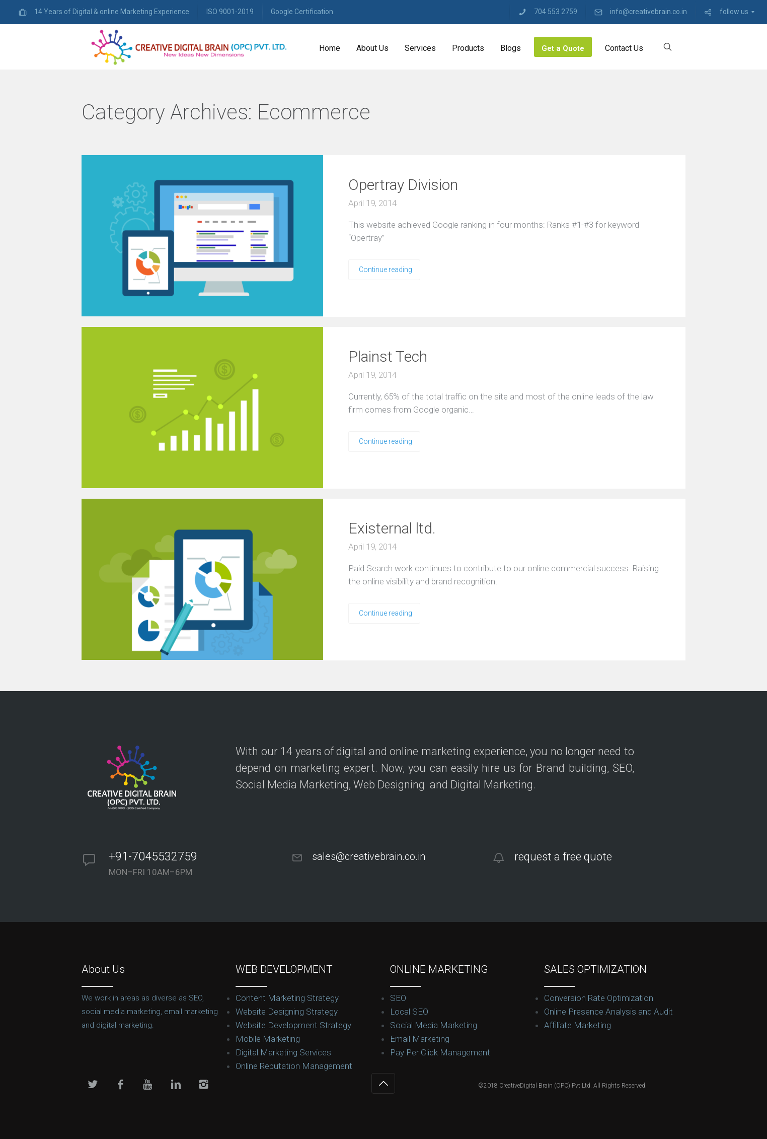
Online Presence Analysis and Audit (608, 1012)
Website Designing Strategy (287, 1012)
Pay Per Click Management (440, 1052)
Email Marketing (419, 1039)
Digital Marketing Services (283, 1052)
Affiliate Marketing (577, 1025)
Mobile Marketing (268, 1039)
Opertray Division (403, 184)
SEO (398, 998)
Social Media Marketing (433, 1025)
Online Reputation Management (294, 1066)
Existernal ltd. (392, 528)
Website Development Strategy (293, 1025)
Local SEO (409, 1012)
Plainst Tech (387, 356)
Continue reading (385, 269)
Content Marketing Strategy (287, 998)
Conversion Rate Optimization (598, 998)
